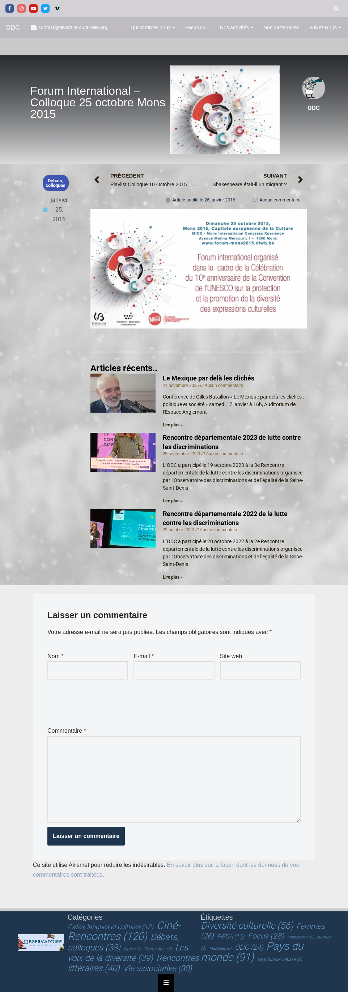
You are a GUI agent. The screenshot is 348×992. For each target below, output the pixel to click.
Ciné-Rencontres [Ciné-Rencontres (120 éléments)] (124, 930)
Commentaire (66, 731)
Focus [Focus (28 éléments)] (266, 936)
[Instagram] (21, 8)
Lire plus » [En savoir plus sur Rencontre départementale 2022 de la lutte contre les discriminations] (173, 577)
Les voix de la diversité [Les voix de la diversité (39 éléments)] (128, 952)
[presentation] (102, 701)
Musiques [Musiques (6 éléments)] (220, 948)
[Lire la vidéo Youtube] (198, 268)
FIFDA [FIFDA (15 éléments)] (230, 936)
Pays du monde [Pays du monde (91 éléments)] (252, 951)
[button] (174, 27)
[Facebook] (9, 8)
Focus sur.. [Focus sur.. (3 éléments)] (158, 948)
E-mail (143, 656)
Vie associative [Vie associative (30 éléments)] (157, 968)
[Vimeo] (57, 8)
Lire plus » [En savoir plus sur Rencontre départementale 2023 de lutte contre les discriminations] (173, 500)
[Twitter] (45, 8)
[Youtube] (33, 8)
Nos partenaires (281, 27)
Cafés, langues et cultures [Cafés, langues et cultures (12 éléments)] (110, 927)
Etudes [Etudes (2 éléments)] (132, 949)
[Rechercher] (336, 8)
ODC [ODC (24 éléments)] (249, 947)
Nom (55, 656)
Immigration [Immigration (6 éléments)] (300, 937)
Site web (231, 656)
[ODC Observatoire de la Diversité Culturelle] (12, 27)
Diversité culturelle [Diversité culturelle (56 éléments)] (247, 925)
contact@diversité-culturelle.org (72, 27)
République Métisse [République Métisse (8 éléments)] (279, 959)
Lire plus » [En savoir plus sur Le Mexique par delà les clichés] (173, 424)
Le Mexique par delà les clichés (208, 378)
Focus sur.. (197, 27)
